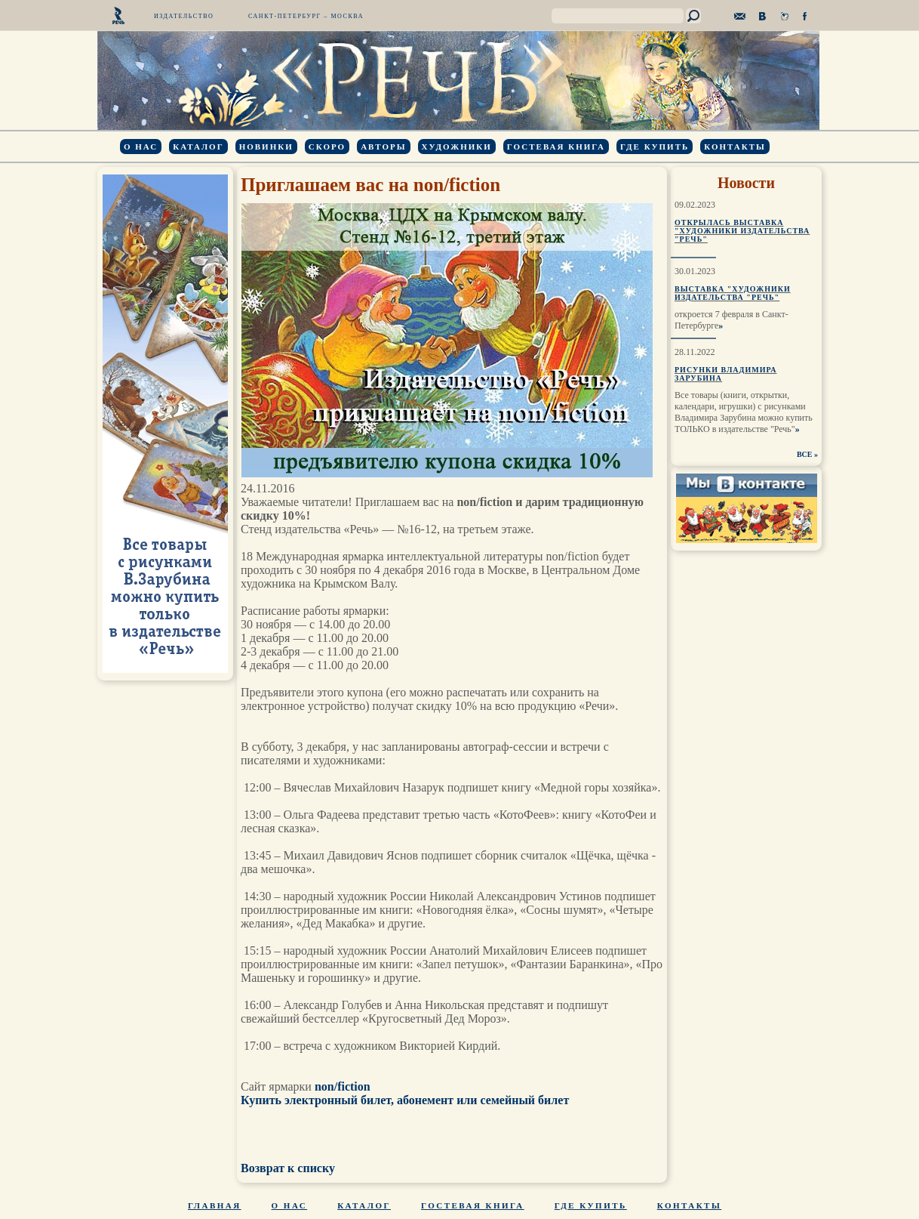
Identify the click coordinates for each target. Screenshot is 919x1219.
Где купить (654, 146)
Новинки (266, 146)
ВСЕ (805, 454)
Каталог (198, 146)
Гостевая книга (556, 146)
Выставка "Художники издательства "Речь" (733, 293)
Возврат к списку (288, 1168)
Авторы (383, 146)
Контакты (735, 146)
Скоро (327, 146)
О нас (141, 146)
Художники (457, 146)
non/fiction (342, 1086)
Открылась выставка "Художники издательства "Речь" (742, 230)
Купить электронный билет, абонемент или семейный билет (405, 1100)
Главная (214, 1205)
